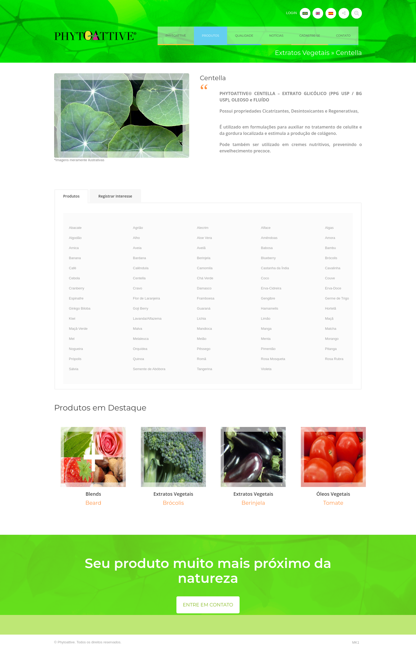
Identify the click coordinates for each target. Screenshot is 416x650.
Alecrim (202, 228)
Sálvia (73, 369)
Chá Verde (205, 278)
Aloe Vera (204, 238)
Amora (330, 238)
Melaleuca (141, 339)
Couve (330, 278)
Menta (266, 339)
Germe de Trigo (337, 298)
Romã (201, 359)
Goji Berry (140, 308)
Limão (265, 318)
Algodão (75, 238)
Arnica (74, 248)
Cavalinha (332, 268)
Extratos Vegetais (173, 494)
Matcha (330, 329)
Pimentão (268, 349)
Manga (266, 329)
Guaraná (203, 308)
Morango (332, 339)
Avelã (201, 248)
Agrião (138, 228)
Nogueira (76, 349)
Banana (75, 258)
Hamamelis (269, 308)
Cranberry (76, 288)
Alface (266, 228)
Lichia (201, 318)
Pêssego (203, 349)
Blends (93, 494)
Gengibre (268, 298)
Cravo (137, 288)
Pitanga (331, 349)
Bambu (330, 248)
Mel (72, 339)
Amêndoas (269, 238)
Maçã (329, 318)
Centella (139, 278)
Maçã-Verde (78, 329)
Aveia (137, 248)
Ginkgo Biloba (79, 308)
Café (72, 268)
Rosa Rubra (334, 359)
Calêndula (141, 268)
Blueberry (268, 258)
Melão (201, 339)
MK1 (355, 642)
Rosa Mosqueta (273, 359)
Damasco (204, 288)
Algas (329, 228)
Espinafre (76, 298)
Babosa (267, 248)
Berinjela (203, 258)
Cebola (74, 278)
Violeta (266, 369)
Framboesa (205, 298)
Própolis (75, 359)
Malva (137, 329)
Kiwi (72, 318)
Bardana (139, 258)
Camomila (205, 268)
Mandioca (204, 329)
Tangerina (204, 369)
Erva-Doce (333, 288)
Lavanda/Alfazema (147, 318)
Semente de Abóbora (149, 369)
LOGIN (291, 13)
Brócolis (331, 258)
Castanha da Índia (275, 268)
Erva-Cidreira (271, 288)
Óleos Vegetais (333, 494)
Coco (265, 278)
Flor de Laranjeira (146, 298)
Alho (136, 238)
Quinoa (138, 359)
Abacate (75, 228)
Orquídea (140, 349)
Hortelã (330, 308)
